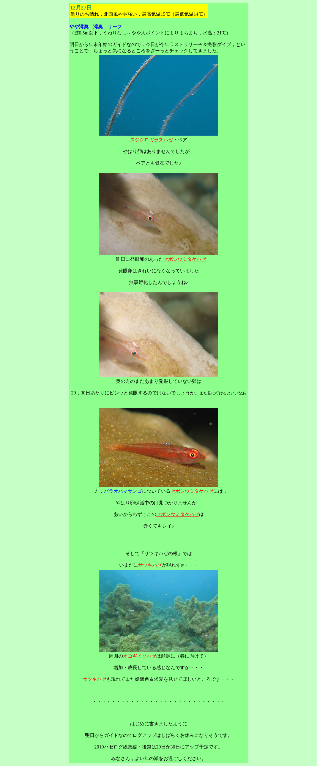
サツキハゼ (150, 565)
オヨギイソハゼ (139, 655)
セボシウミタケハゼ (184, 259)
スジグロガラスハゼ (151, 139)
